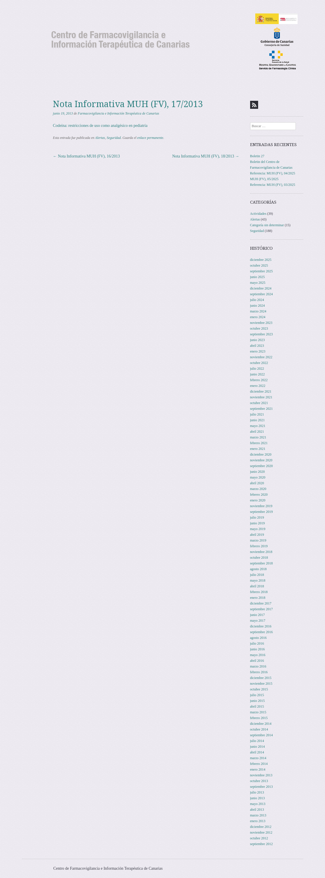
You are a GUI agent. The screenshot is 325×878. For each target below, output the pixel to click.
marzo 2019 (258, 540)
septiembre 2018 (261, 563)
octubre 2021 (259, 403)
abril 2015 (257, 706)
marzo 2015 (258, 712)
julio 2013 (257, 792)
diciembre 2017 (261, 603)
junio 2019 (257, 523)
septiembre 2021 (261, 409)
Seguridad (114, 138)
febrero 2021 (259, 443)
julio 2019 (257, 517)
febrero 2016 (259, 672)
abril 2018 (257, 586)
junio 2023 (257, 340)
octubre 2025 (259, 265)
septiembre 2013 (261, 787)
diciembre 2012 (261, 827)
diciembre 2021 (261, 391)
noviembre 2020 (261, 460)
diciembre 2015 (261, 678)
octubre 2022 (259, 363)
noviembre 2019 (261, 506)
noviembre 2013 (261, 775)
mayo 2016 (258, 655)
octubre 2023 (259, 328)
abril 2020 (257, 483)
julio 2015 (257, 695)
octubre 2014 (259, 729)
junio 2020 (257, 472)
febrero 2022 (259, 380)
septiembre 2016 (261, 632)
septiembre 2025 (261, 271)
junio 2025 (257, 277)
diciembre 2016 (261, 626)
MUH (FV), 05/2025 (264, 179)
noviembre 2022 (261, 357)
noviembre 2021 (261, 397)
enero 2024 (258, 317)
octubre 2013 (259, 781)
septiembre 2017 (261, 609)
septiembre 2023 (261, 334)
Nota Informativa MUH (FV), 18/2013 (205, 156)
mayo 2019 (258, 529)
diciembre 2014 (261, 724)
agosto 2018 (258, 569)
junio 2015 (257, 701)
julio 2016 (257, 643)
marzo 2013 (258, 815)
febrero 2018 (259, 592)
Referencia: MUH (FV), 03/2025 (272, 185)
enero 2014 (258, 769)
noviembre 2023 (261, 323)
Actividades (258, 214)
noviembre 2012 (261, 832)
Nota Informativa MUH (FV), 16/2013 (86, 156)
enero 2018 (258, 598)
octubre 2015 (259, 689)
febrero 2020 (259, 495)
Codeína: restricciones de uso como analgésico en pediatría (100, 125)
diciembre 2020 (261, 454)
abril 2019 (257, 535)
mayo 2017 (258, 621)
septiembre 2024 (261, 294)
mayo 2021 (258, 426)
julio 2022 (257, 369)
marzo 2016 (258, 666)
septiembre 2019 (261, 512)
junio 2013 (257, 798)
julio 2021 (257, 414)
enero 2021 (258, 449)
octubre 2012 (259, 838)
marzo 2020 (258, 489)
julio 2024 (257, 300)
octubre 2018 (259, 558)
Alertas (100, 138)
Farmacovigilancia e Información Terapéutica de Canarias (118, 113)
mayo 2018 (258, 580)
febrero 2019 (259, 546)
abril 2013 (257, 810)
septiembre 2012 (261, 844)
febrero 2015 (259, 718)
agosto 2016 (258, 638)
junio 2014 (257, 747)
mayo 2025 (258, 283)
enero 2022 (258, 386)
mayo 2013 (258, 804)
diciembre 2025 (261, 260)
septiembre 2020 (261, 466)
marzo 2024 (258, 311)
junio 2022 (257, 374)
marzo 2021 (258, 437)
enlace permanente (150, 138)
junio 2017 (257, 615)
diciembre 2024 (261, 288)
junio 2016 (257, 649)
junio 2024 (257, 306)
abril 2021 (257, 432)
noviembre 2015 (261, 684)
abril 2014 (257, 752)
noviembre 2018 (261, 552)
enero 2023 (258, 351)
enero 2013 (258, 821)
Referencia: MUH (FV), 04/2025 (272, 173)
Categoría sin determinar (267, 225)
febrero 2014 (259, 764)
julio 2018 (257, 575)
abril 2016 (257, 661)
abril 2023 (257, 346)
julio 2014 (257, 741)
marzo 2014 (258, 758)
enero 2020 (258, 500)
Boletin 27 (257, 156)
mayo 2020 (258, 477)
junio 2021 (257, 420)
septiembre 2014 (261, 735)
